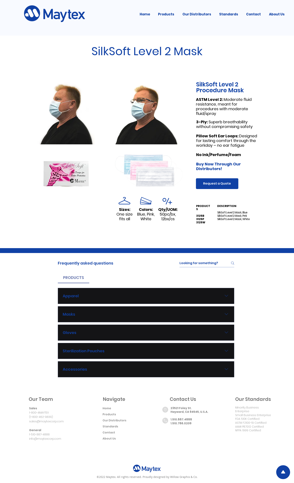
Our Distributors (114, 420)
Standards (110, 426)
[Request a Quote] (217, 183)
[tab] (73, 277)
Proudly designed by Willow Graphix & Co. (170, 477)
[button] (166, 14)
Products (109, 414)
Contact (109, 432)
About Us (109, 438)
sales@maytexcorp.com (46, 421)
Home (107, 408)
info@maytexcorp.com (45, 439)
